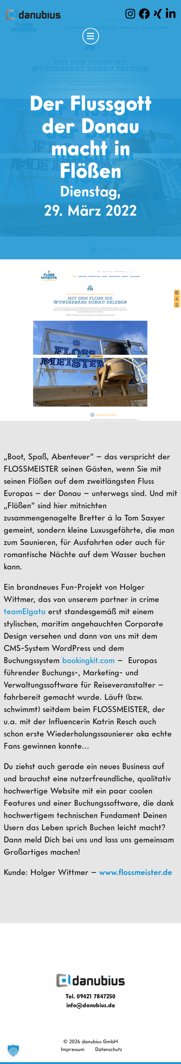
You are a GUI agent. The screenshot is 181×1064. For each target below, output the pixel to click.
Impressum (72, 1049)
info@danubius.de (90, 1005)
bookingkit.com (88, 660)
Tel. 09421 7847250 (90, 996)
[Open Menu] (90, 36)
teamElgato (26, 611)
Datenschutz (108, 1049)
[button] (13, 1050)
